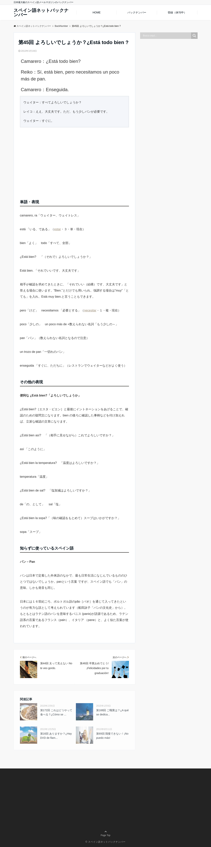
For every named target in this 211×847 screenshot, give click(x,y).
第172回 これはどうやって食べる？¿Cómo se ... (56, 712)
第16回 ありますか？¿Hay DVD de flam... (56, 735)
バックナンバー (136, 12)
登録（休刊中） (177, 12)
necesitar (90, 310)
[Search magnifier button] (194, 35)
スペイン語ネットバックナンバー (41, 12)
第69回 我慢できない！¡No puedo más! (112, 735)
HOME (97, 12)
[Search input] (166, 35)
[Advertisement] (74, 162)
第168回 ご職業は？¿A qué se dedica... (112, 712)
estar (57, 229)
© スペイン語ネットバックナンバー (105, 841)
